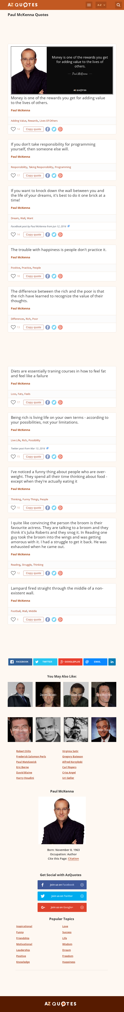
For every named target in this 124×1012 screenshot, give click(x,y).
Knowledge (23, 962)
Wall (22, 218)
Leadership (23, 950)
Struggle (27, 564)
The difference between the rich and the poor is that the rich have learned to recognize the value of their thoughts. (57, 296)
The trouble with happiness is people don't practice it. (58, 249)
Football (16, 611)
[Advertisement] (62, 31)
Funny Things (30, 499)
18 (18, 276)
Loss (13, 394)
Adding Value (18, 120)
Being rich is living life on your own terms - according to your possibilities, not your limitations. (59, 420)
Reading (15, 564)
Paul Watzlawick (26, 762)
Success (66, 932)
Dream (15, 218)
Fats (20, 394)
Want (30, 218)
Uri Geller (68, 778)
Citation (73, 858)
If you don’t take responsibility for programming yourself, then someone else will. (53, 146)
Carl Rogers (69, 767)
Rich (28, 319)
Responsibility (19, 167)
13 (18, 327)
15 (18, 456)
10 (18, 507)
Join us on (62, 884)
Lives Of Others (49, 120)
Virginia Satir (70, 751)
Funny (20, 932)
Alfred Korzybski (72, 762)
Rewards (33, 120)
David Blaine (24, 772)
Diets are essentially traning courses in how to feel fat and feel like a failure (58, 373)
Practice (26, 267)
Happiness (68, 962)
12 (18, 573)
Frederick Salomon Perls (31, 756)
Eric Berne (22, 767)
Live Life (15, 440)
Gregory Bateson (72, 756)
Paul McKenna (20, 110)
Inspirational (24, 926)
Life (64, 938)
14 (18, 129)
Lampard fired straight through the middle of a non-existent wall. (57, 590)
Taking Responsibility (41, 167)
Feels (27, 394)
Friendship (22, 938)
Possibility (34, 440)
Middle (33, 611)
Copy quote (33, 129)
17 (18, 175)
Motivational (24, 944)
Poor (35, 319)
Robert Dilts (23, 751)
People (37, 267)
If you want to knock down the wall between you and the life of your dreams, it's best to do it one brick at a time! (58, 195)
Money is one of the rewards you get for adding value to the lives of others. (58, 100)
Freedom (67, 956)
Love (65, 926)
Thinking (16, 499)
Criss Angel (69, 772)
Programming (63, 167)
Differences (17, 319)
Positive (15, 267)
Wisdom (67, 944)
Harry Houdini (25, 778)
